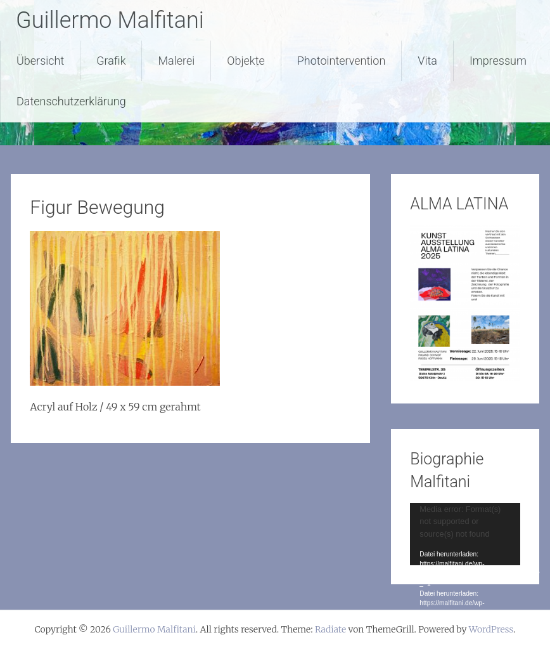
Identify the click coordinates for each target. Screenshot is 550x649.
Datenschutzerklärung (71, 101)
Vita (427, 60)
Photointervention (341, 60)
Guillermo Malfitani (110, 20)
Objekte (245, 60)
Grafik (110, 60)
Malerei (176, 60)
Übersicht (40, 60)
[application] (465, 534)
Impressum (498, 60)
